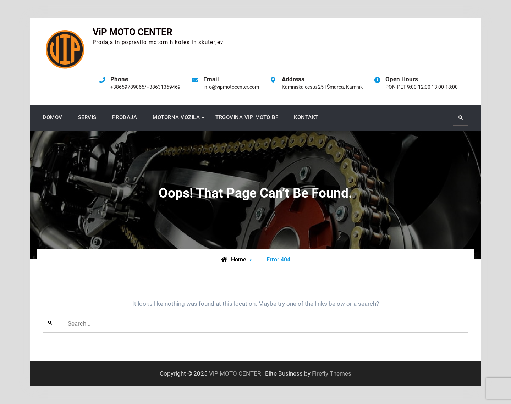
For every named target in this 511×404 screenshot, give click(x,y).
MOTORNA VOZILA (176, 117)
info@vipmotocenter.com (231, 87)
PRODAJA (124, 117)
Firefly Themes (331, 373)
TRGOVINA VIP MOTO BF (246, 117)
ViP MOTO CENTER (132, 32)
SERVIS (87, 117)
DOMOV (52, 117)
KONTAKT (306, 117)
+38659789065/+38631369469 (145, 87)
